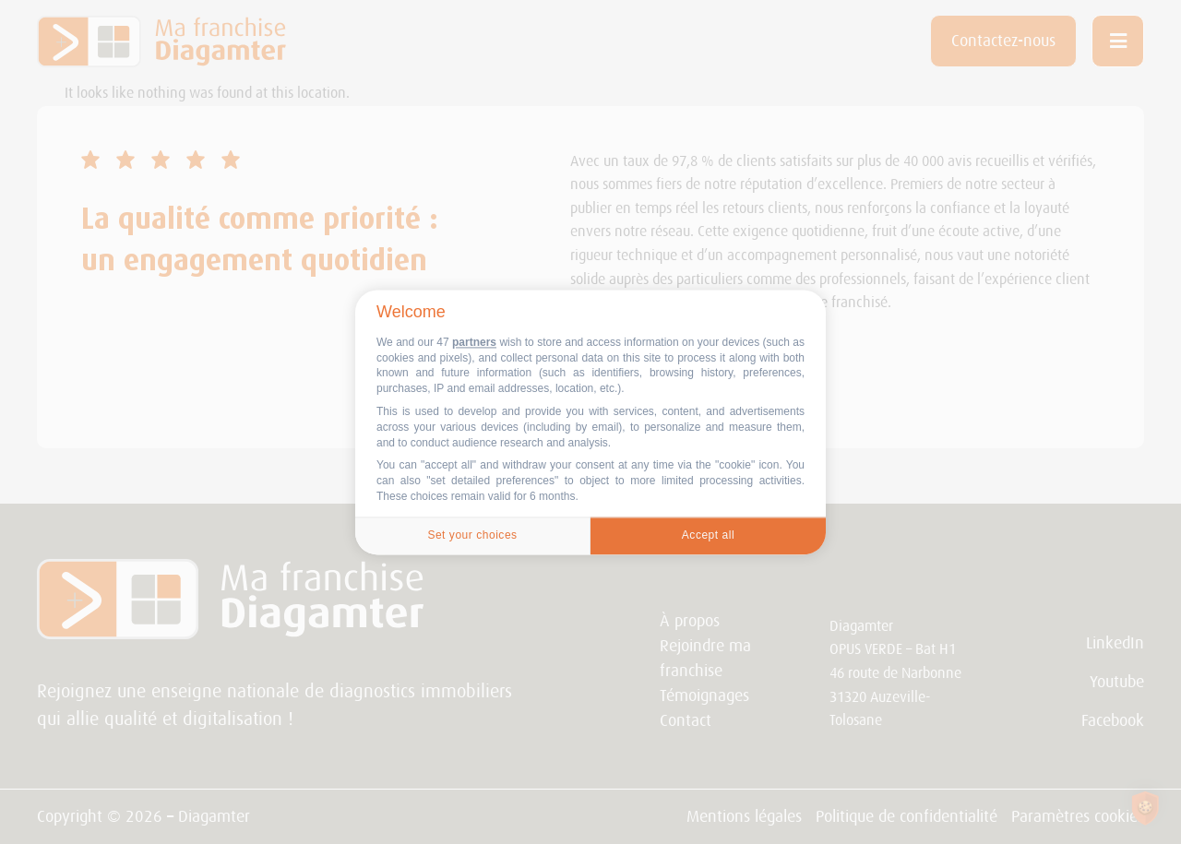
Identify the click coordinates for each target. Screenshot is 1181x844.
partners (474, 342)
